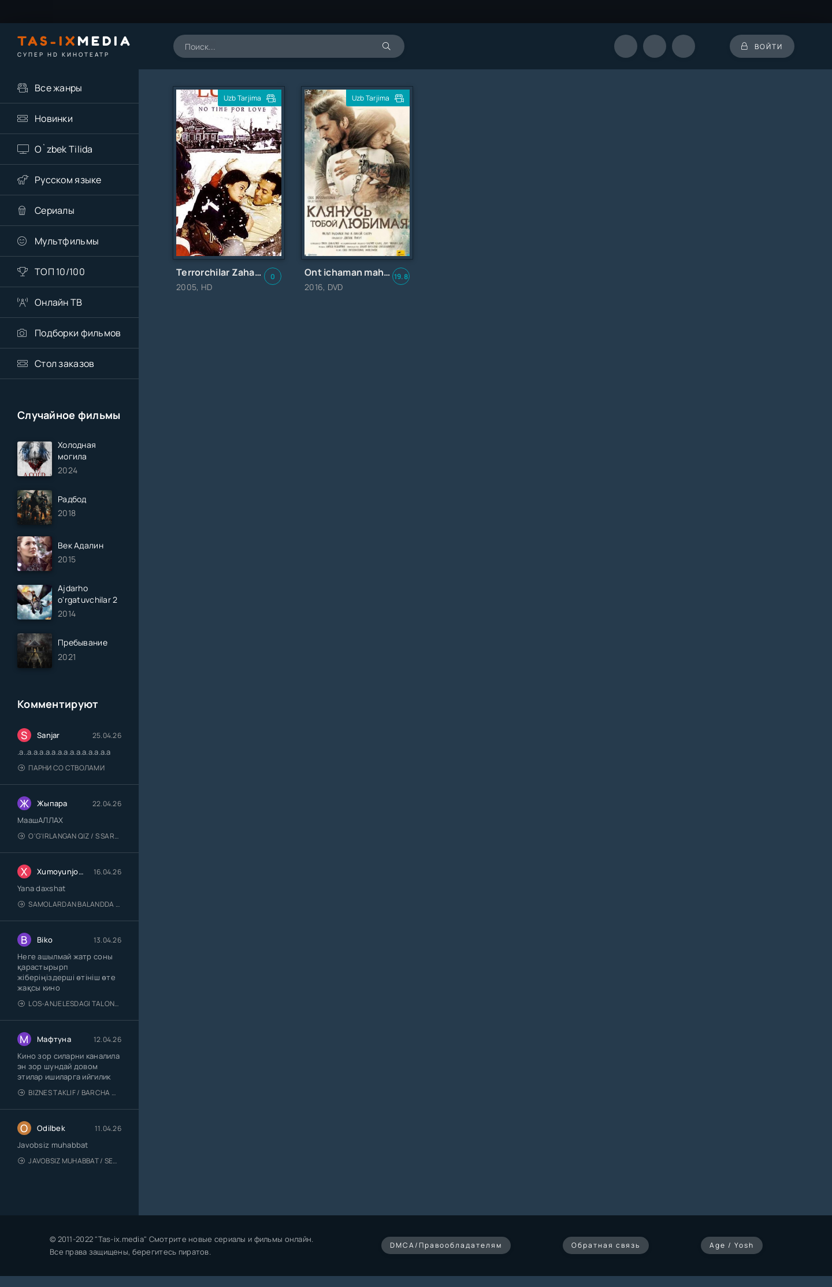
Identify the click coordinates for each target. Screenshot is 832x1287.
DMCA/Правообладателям (446, 1245)
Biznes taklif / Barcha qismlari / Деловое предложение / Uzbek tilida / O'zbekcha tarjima (69, 1092)
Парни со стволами (61, 768)
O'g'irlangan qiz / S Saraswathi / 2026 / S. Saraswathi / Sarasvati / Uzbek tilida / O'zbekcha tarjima (69, 836)
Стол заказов (64, 363)
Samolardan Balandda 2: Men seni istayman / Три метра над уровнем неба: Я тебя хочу (69, 904)
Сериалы (55, 210)
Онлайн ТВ (59, 302)
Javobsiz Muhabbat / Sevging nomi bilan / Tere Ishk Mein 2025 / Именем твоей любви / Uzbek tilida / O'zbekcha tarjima (69, 1161)
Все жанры (59, 87)
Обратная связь (605, 1245)
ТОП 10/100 (60, 271)
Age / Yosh (732, 1245)
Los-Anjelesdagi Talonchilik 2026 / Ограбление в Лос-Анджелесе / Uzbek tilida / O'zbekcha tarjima (69, 1003)
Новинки (54, 118)
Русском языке (68, 179)
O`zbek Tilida (64, 149)
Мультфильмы (67, 241)
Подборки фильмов (78, 333)
